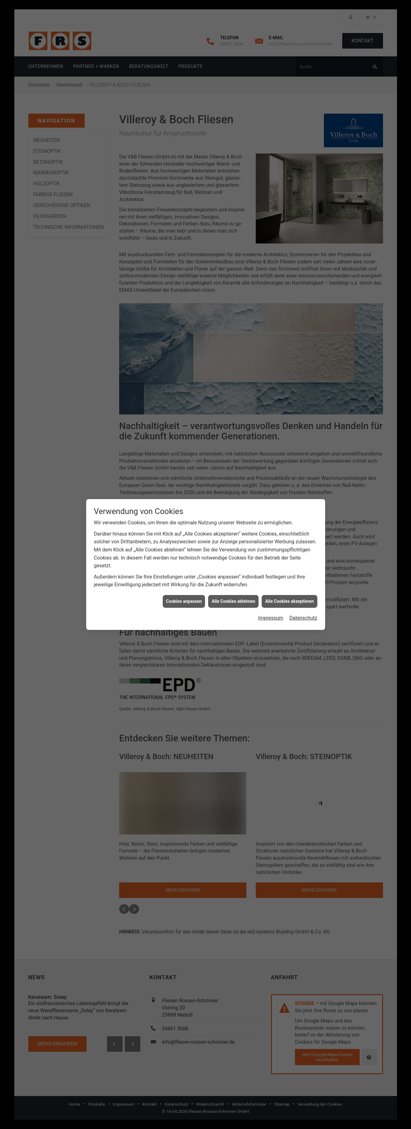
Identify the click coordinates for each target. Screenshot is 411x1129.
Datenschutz (303, 616)
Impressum (270, 616)
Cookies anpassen (184, 599)
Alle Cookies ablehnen (233, 599)
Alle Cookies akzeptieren (289, 599)
